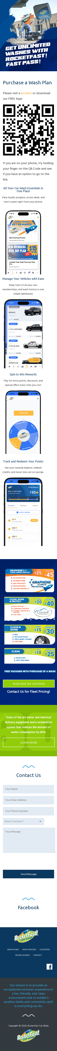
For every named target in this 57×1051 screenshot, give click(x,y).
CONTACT (37, 955)
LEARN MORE (28, 742)
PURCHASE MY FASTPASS (29, 684)
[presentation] (25, 861)
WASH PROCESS (29, 949)
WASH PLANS (13, 949)
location (26, 93)
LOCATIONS (45, 949)
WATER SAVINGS (22, 955)
